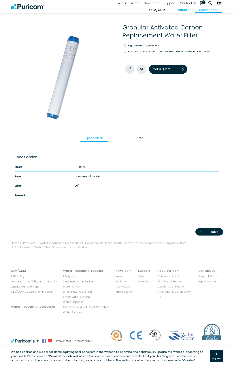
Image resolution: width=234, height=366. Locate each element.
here (111, 360)
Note (140, 138)
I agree (216, 356)
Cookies (54, 356)
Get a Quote (168, 69)
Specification (94, 138)
